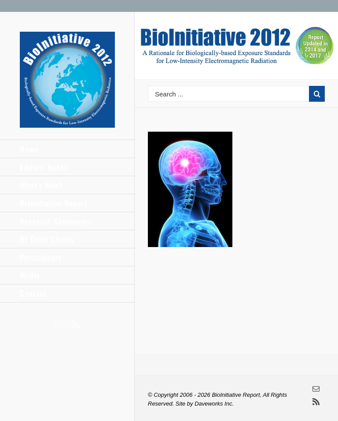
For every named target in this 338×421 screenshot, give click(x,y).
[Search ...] (228, 94)
